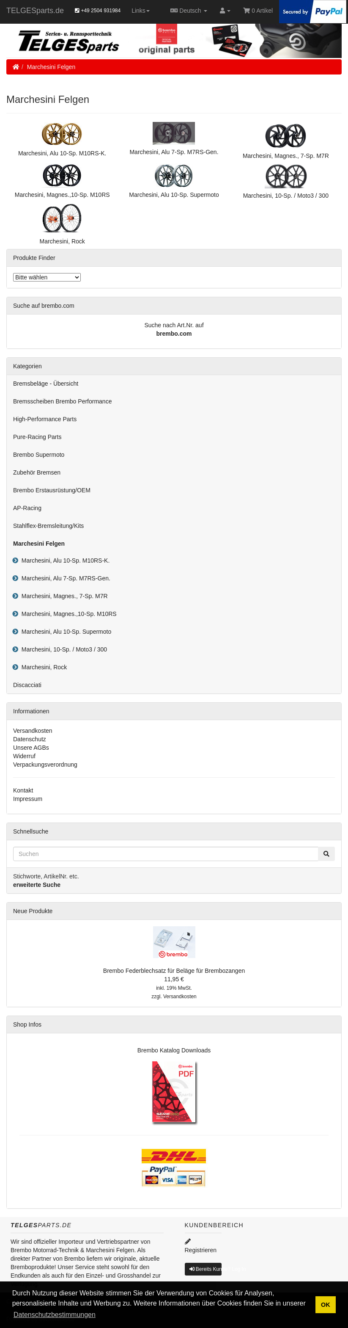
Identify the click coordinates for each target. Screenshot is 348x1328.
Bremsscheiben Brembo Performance (62, 401)
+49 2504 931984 (98, 11)
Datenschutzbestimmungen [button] (55, 1314)
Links (141, 10)
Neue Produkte (32, 911)
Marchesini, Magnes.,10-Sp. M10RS (67, 613)
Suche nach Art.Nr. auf (173, 325)
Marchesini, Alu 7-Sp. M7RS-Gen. (64, 578)
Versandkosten (32, 730)
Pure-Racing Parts (37, 436)
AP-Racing (27, 508)
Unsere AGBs (31, 747)
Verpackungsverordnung (45, 764)
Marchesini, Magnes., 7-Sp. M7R (63, 596)
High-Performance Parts (45, 419)
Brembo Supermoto (38, 454)
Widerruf (24, 756)
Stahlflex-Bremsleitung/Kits (48, 525)
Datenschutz (29, 739)
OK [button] (325, 1304)
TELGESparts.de (35, 10)
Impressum (27, 798)
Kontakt (23, 790)
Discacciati (27, 685)
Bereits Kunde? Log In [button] (205, 1269)
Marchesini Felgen (51, 67)
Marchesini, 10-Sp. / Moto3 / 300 (62, 649)
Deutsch (188, 10)
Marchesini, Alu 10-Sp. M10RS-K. (64, 560)
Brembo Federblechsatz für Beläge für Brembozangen (174, 970)
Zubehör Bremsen (36, 472)
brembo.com (174, 333)
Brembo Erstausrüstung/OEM (51, 490)
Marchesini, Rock (42, 667)
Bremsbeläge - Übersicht (45, 383)
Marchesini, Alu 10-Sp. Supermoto (64, 631)
